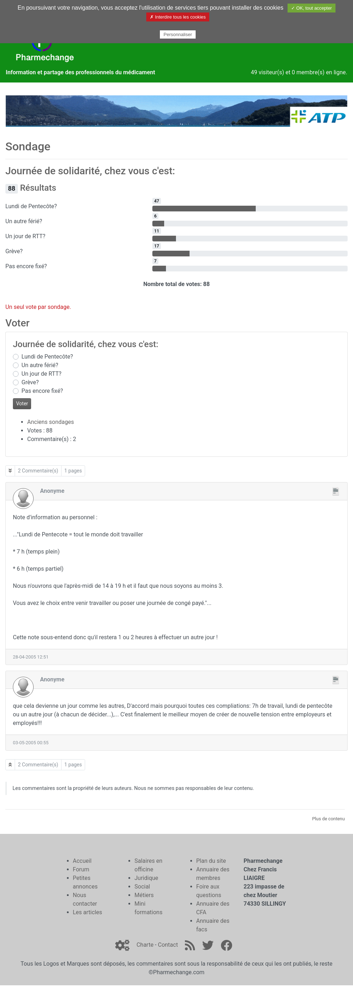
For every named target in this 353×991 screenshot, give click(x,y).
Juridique (146, 878)
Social (142, 886)
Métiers (144, 895)
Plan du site (211, 860)
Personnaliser (177, 34)
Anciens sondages (50, 422)
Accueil (82, 860)
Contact (168, 944)
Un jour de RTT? (41, 373)
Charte (145, 944)
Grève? (30, 382)
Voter (22, 403)
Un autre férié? (39, 365)
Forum (81, 869)
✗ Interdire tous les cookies (178, 17)
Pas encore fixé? (42, 390)
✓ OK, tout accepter (311, 8)
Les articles (87, 912)
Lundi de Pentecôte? (47, 356)
